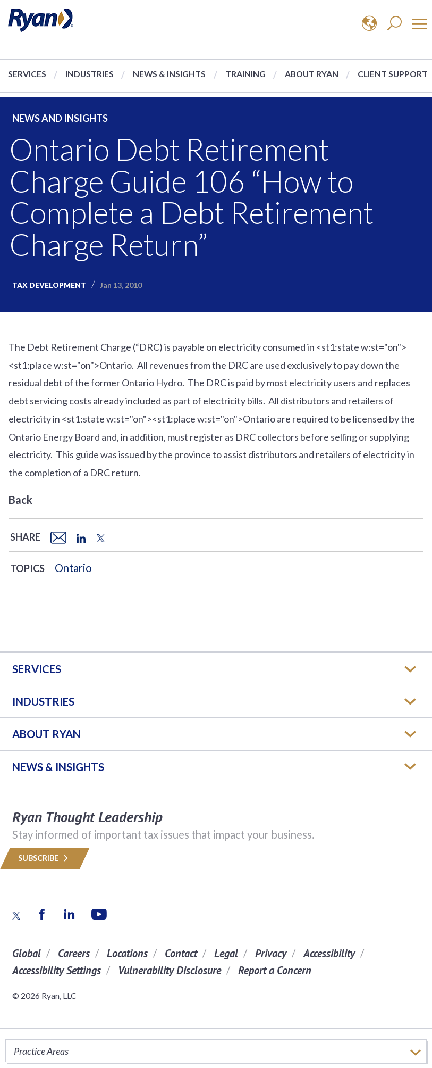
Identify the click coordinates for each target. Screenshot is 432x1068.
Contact (181, 953)
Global (26, 953)
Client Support (393, 74)
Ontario (73, 567)
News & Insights (169, 74)
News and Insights (60, 118)
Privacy (270, 953)
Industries (89, 74)
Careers (74, 953)
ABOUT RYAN (46, 733)
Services (27, 74)
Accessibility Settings (56, 970)
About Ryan (311, 74)
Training (245, 74)
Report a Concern (274, 970)
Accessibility (329, 953)
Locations (127, 953)
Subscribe (45, 858)
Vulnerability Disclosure (169, 970)
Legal (226, 953)
